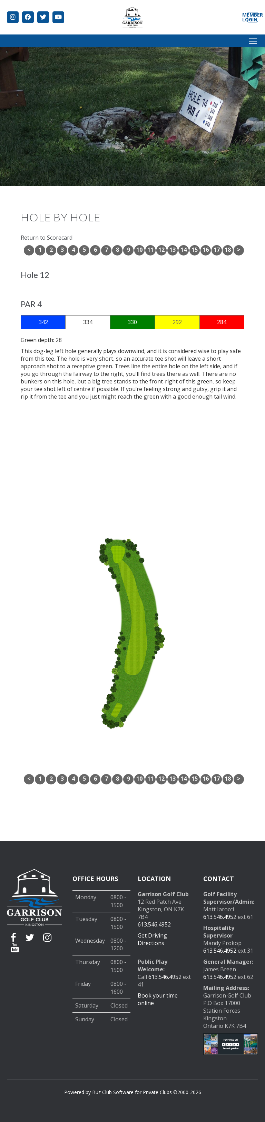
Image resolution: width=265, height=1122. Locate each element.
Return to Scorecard (46, 237)
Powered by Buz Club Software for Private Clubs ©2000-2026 (132, 1092)
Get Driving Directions (152, 939)
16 (206, 249)
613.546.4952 (154, 924)
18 (228, 249)
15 (195, 249)
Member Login (252, 17)
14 (183, 249)
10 (139, 249)
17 (217, 249)
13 (172, 249)
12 (161, 249)
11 (150, 249)
